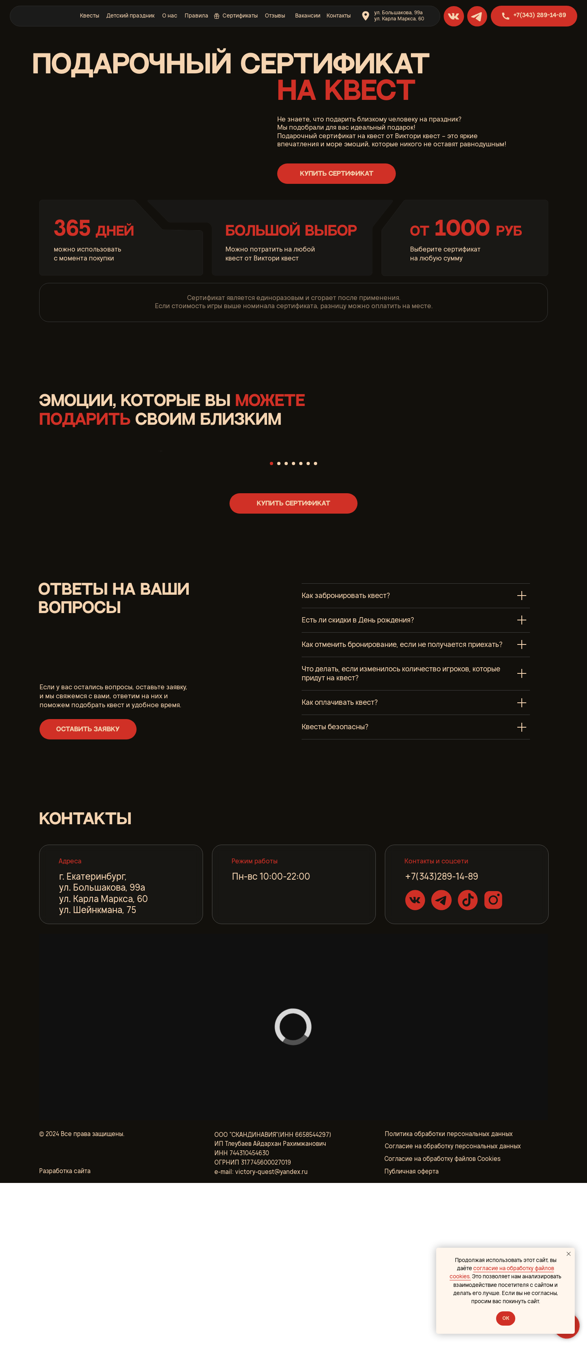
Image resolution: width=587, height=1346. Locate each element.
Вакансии (307, 15)
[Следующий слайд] (428, 532)
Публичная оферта (411, 1334)
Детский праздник (130, 15)
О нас (169, 15)
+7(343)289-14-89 (441, 1039)
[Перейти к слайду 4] (293, 626)
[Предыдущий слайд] (159, 532)
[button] (336, 173)
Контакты (339, 15)
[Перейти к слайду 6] (308, 626)
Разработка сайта (64, 1334)
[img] (43, 15)
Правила (196, 15)
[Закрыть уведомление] (569, 1254)
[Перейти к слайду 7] (315, 626)
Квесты (89, 15)
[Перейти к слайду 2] (278, 626)
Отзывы (275, 15)
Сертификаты (240, 15)
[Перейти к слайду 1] (271, 626)
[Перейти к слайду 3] (286, 626)
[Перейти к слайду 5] (300, 626)
